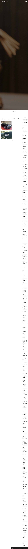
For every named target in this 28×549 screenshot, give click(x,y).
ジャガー (24, 228)
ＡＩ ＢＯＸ (24, 477)
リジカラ (24, 406)
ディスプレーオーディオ (25, 277)
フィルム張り (24, 311)
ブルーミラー (24, 327)
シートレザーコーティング (25, 226)
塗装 (23, 431)
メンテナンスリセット (25, 387)
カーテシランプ (24, 187)
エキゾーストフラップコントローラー (25, 166)
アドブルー (24, 134)
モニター (24, 390)
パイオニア (24, 305)
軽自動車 (24, 467)
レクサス (24, 411)
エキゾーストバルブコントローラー (25, 164)
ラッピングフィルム (25, 394)
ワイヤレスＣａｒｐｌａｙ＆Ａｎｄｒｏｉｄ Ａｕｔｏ (25, 419)
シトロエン (24, 216)
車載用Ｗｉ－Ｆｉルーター (25, 464)
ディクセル (24, 275)
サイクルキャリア (25, 208)
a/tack (23, 124)
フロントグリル (24, 320)
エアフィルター (24, 160)
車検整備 (24, 462)
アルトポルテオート (25, 138)
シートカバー (24, 223)
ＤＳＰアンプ (24, 511)
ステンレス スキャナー (25, 238)
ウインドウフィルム (25, 152)
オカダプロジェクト (25, 176)
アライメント (24, 135)
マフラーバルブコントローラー (25, 373)
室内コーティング (25, 438)
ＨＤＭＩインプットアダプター (25, 522)
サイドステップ (24, 209)
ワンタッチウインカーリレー (25, 423)
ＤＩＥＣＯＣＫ (24, 508)
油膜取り (24, 450)
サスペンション (24, 212)
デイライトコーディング (25, 282)
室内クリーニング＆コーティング (25, 437)
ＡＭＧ (23, 480)
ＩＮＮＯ (24, 535)
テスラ (23, 274)
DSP (23, 127)
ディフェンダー (24, 280)
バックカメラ (24, 302)
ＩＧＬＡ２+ (24, 532)
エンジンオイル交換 (25, 168)
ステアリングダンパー (25, 236)
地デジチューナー (25, 430)
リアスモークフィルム (25, 401)
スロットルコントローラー (25, 257)
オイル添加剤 (24, 175)
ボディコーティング (25, 364)
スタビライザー (24, 234)
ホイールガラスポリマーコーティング (25, 355)
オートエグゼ (24, 181)
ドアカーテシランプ (25, 295)
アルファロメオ (24, 142)
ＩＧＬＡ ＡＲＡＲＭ (25, 530)
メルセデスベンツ (25, 384)
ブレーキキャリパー (25, 331)
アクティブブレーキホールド (25, 132)
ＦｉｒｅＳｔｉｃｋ (25, 516)
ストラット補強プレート (25, 244)
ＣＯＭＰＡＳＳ (24, 501)
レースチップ (24, 414)
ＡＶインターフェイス (25, 489)
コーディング (24, 203)
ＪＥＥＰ (24, 538)
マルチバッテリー (25, 375)
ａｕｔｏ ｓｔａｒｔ (25, 487)
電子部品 (24, 471)
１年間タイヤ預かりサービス (25, 473)
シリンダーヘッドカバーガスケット (25, 221)
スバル (23, 246)
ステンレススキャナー (25, 240)
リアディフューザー (25, 403)
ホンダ (23, 359)
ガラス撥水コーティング (25, 191)
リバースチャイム (25, 407)
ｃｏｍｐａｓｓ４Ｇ (25, 504)
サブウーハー (24, 213)
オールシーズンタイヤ (25, 184)
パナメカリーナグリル (25, 307)
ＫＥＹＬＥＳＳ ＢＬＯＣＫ (25, 540)
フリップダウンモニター (25, 316)
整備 (23, 447)
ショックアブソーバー (25, 219)
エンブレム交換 (24, 172)
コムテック (24, 199)
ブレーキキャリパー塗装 (25, 333)
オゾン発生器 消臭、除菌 (25, 178)
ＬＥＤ (23, 543)
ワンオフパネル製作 (25, 421)
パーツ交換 (24, 308)
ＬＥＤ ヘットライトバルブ (25, 545)
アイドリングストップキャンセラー (25, 130)
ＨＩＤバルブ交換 (25, 525)
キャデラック (24, 192)
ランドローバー (24, 397)
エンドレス (24, 171)
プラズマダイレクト (25, 340)
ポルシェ (24, 369)
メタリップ (24, 381)
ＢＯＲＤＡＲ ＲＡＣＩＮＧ (25, 498)
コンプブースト (24, 200)
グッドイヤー (24, 196)
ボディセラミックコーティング (25, 366)
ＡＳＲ (23, 481)
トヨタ (23, 294)
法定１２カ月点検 (25, 451)
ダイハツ (24, 267)
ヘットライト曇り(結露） (25, 346)
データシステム (24, 291)
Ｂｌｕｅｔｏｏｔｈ (25, 493)
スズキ (23, 229)
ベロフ (23, 349)
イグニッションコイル (25, 147)
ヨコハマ (24, 393)
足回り (23, 455)
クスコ (23, 195)
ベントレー (24, 350)
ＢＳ (23, 500)
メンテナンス (24, 385)
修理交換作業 (24, 427)
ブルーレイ (24, 328)
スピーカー (24, 247)
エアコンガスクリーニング (25, 155)
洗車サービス (24, 454)
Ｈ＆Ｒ (23, 519)
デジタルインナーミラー (25, 284)
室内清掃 (24, 441)
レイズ (23, 410)
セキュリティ (24, 258)
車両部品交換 (24, 459)
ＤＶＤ (23, 512)
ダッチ (23, 270)
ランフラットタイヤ (25, 398)
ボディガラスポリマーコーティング (25, 362)
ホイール (24, 353)
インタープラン (24, 151)
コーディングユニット (25, 205)
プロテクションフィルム (25, 342)
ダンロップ (24, 271)
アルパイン (24, 139)
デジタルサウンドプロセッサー (25, 286)
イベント (24, 148)
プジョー (24, 337)
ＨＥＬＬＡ (24, 524)
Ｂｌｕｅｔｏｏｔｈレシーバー (25, 495)
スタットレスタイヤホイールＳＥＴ (25, 231)
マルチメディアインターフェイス (25, 377)
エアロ (23, 161)
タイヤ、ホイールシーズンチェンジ (25, 263)
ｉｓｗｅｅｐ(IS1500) (24, 537)
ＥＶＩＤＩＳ (24, 515)
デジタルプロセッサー (25, 288)
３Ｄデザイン (24, 476)
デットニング (24, 290)
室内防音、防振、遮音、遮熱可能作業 (25, 443)
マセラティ (24, 370)
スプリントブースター (25, 250)
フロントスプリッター (25, 322)
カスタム (24, 186)
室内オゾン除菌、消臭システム (25, 433)
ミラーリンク (24, 380)
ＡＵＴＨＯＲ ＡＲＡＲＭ (25, 484)
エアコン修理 (24, 157)
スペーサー (24, 252)
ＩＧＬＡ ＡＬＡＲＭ (25, 528)
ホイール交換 (24, 358)
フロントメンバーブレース (25, 324)
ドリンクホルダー (25, 298)
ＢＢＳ (23, 490)
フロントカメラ (24, 317)
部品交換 (24, 468)
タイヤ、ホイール (25, 261)
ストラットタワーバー (25, 242)
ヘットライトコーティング (25, 344)
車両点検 (24, 458)
